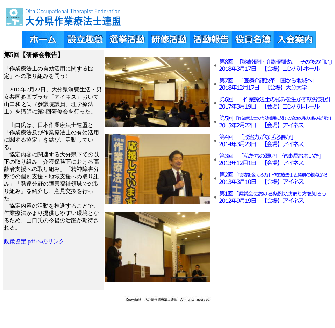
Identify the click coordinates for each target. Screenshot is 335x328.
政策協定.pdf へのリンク (34, 241)
